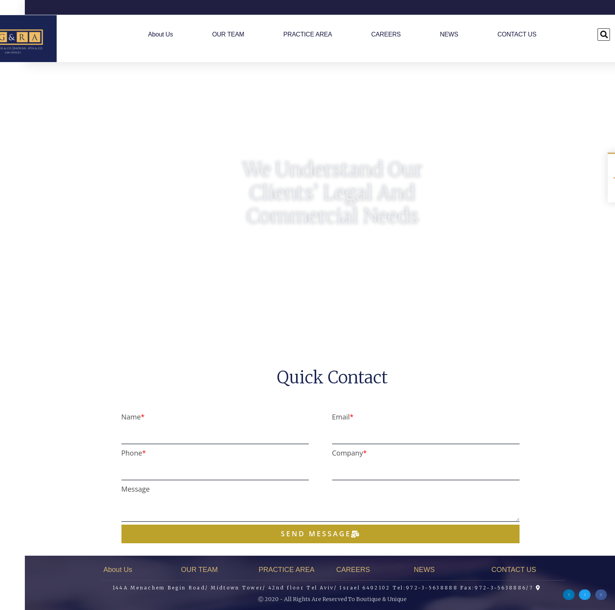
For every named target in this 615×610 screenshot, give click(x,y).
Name (106, 416)
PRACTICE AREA (282, 34)
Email (316, 416)
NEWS (424, 34)
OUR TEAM (203, 34)
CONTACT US (492, 34)
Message (111, 489)
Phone (107, 453)
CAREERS (361, 34)
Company (322, 453)
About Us (135, 34)
